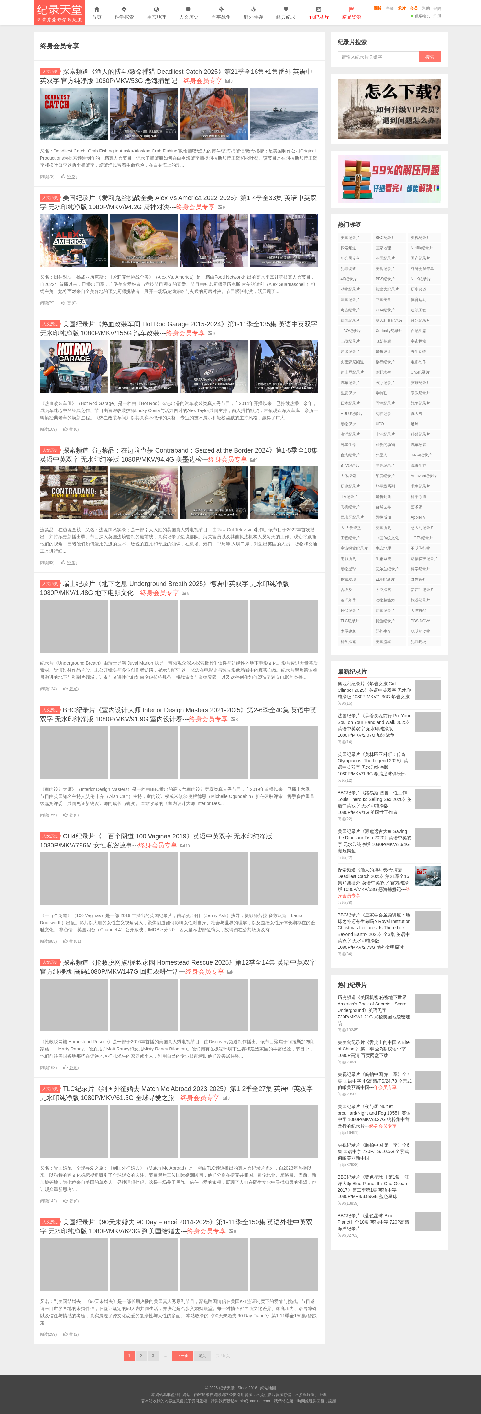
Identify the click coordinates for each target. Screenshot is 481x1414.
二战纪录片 (350, 341)
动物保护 (348, 424)
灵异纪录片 (385, 465)
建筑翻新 (383, 496)
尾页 (202, 1355)
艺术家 (416, 507)
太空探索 (383, 590)
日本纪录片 (350, 403)
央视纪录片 (420, 237)
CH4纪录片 (385, 310)
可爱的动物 (385, 445)
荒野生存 (418, 465)
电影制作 (418, 362)
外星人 (381, 455)
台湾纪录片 (350, 455)
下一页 (183, 1355)
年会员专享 (350, 258)
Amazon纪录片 (424, 476)
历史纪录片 (350, 486)
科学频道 (418, 496)
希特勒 (381, 393)
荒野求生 (383, 372)
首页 (97, 13)
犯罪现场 (418, 641)
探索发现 (348, 579)
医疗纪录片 (385, 382)
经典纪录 (286, 13)
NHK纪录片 (421, 279)
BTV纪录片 (350, 465)
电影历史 (348, 558)
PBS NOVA (420, 621)
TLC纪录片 (350, 621)
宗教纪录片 (420, 393)
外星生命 (348, 445)
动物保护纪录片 (424, 558)
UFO (380, 424)
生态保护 (348, 393)
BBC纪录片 (385, 237)
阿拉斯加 (383, 517)
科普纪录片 (420, 434)
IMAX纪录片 (421, 455)
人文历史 (189, 13)
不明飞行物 (420, 548)
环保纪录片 (350, 610)
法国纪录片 (350, 299)
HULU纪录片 (352, 413)
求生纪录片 (420, 486)
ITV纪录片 (349, 496)
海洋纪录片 (350, 434)
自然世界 (383, 507)
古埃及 (346, 590)
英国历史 (383, 527)
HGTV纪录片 (422, 538)
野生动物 (418, 351)
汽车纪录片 (350, 382)
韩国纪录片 (385, 610)
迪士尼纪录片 (352, 372)
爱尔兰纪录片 (387, 569)
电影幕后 (383, 341)
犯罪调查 (348, 268)
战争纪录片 (420, 403)
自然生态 (418, 331)
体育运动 (418, 299)
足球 (415, 424)
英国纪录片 (385, 258)
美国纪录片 (350, 237)
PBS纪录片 (385, 279)
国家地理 (383, 248)
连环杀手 (348, 600)
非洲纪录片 (385, 434)
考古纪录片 (350, 310)
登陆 (437, 8)
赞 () (69, 176)
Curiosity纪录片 (389, 331)
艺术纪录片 (350, 351)
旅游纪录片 (420, 600)
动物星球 (348, 569)
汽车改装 (418, 445)
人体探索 (348, 476)
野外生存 (253, 13)
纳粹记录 (383, 413)
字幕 (390, 8)
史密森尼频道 (352, 362)
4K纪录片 (349, 279)
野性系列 (418, 579)
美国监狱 (383, 641)
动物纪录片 (350, 289)
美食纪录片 (385, 268)
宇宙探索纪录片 (354, 548)
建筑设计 (383, 351)
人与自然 (418, 610)
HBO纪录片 (351, 331)
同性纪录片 (385, 403)
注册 (437, 16)
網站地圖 (268, 1388)
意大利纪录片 (422, 527)
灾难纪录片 (420, 382)
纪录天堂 (59, 12)
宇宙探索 (418, 341)
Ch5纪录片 (420, 372)
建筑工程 (418, 310)
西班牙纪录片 (352, 517)
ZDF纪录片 (385, 579)
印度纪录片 (385, 476)
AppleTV (418, 517)
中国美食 (383, 299)
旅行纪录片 (385, 362)
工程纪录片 (350, 538)
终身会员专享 (422, 268)
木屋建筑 (348, 631)
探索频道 (348, 248)
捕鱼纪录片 (385, 621)
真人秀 (416, 413)
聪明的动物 (420, 631)
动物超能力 (385, 600)
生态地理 (156, 13)
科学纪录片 (420, 569)
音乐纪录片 (420, 320)
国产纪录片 (420, 258)
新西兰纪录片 (422, 590)
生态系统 (383, 558)
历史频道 (418, 289)
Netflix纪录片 (422, 248)
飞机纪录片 (350, 507)
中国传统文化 (387, 538)
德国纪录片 (350, 320)
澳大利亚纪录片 (389, 320)
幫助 (426, 8)
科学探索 (124, 13)
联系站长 (420, 16)
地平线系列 (385, 486)
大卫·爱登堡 (351, 527)
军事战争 (221, 13)
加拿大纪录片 (387, 289)
